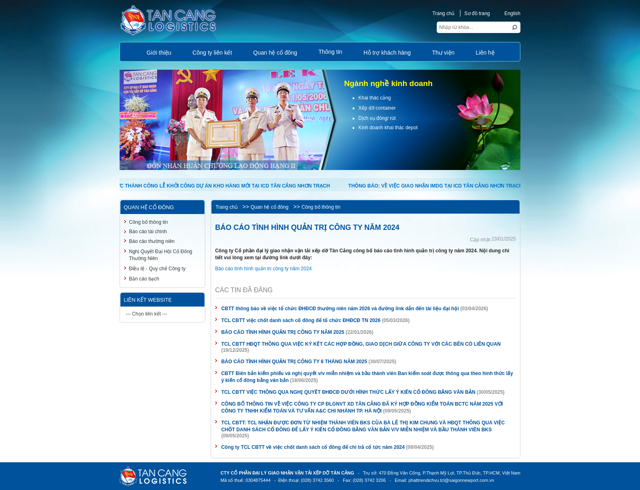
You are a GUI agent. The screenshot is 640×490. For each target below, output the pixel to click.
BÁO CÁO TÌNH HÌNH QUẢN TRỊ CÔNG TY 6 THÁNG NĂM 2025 (294, 361)
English (508, 13)
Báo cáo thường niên (152, 241)
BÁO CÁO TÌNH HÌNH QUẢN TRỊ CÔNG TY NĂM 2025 (282, 332)
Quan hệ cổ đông (270, 207)
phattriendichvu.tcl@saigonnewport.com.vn (451, 480)
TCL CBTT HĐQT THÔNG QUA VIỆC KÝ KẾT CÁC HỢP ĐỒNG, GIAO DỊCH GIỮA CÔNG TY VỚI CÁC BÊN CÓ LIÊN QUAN (361, 344)
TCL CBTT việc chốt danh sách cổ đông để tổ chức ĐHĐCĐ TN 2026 (300, 320)
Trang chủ (443, 13)
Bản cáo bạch (144, 279)
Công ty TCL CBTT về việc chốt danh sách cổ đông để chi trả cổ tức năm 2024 (313, 447)
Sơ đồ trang (477, 13)
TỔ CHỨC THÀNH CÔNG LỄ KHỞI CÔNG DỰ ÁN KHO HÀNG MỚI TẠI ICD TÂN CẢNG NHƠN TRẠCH (215, 186)
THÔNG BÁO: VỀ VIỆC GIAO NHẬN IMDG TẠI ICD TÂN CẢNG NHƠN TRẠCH (435, 186)
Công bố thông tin (321, 207)
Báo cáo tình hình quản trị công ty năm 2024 (263, 268)
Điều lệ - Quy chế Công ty (157, 268)
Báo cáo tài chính (148, 231)
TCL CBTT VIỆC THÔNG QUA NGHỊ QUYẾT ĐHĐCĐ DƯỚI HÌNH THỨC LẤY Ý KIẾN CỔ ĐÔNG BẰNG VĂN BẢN (348, 392)
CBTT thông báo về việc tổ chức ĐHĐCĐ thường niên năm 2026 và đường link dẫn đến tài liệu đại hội (340, 308)
